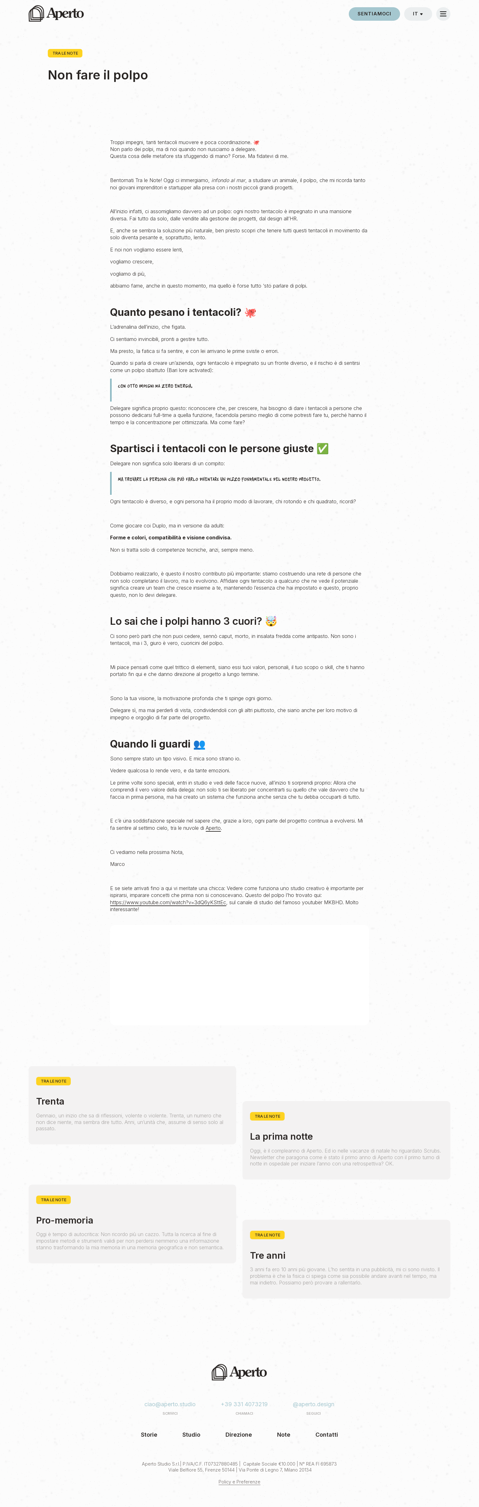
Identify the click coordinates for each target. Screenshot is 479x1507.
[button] (418, 14)
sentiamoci (374, 14)
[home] (56, 14)
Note (283, 1434)
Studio (191, 1434)
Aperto (213, 828)
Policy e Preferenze (239, 1481)
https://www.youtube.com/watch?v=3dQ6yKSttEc (168, 902)
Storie (149, 1434)
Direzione (239, 1434)
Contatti (326, 1434)
